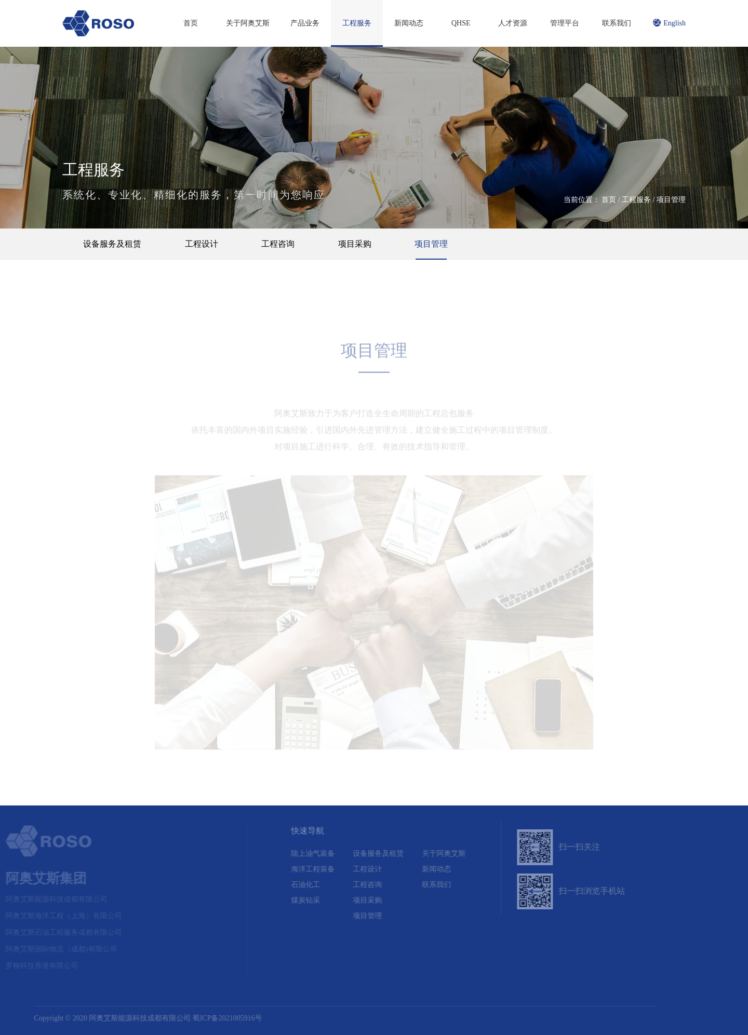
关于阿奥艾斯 (248, 23)
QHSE (461, 23)
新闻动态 (408, 23)
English (669, 23)
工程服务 (356, 23)
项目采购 (354, 243)
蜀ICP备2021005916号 (204, 1018)
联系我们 (616, 23)
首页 (190, 23)
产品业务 (304, 23)
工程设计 (201, 243)
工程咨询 (278, 243)
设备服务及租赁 (112, 243)
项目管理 (671, 200)
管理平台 (564, 23)
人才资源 (512, 23)
